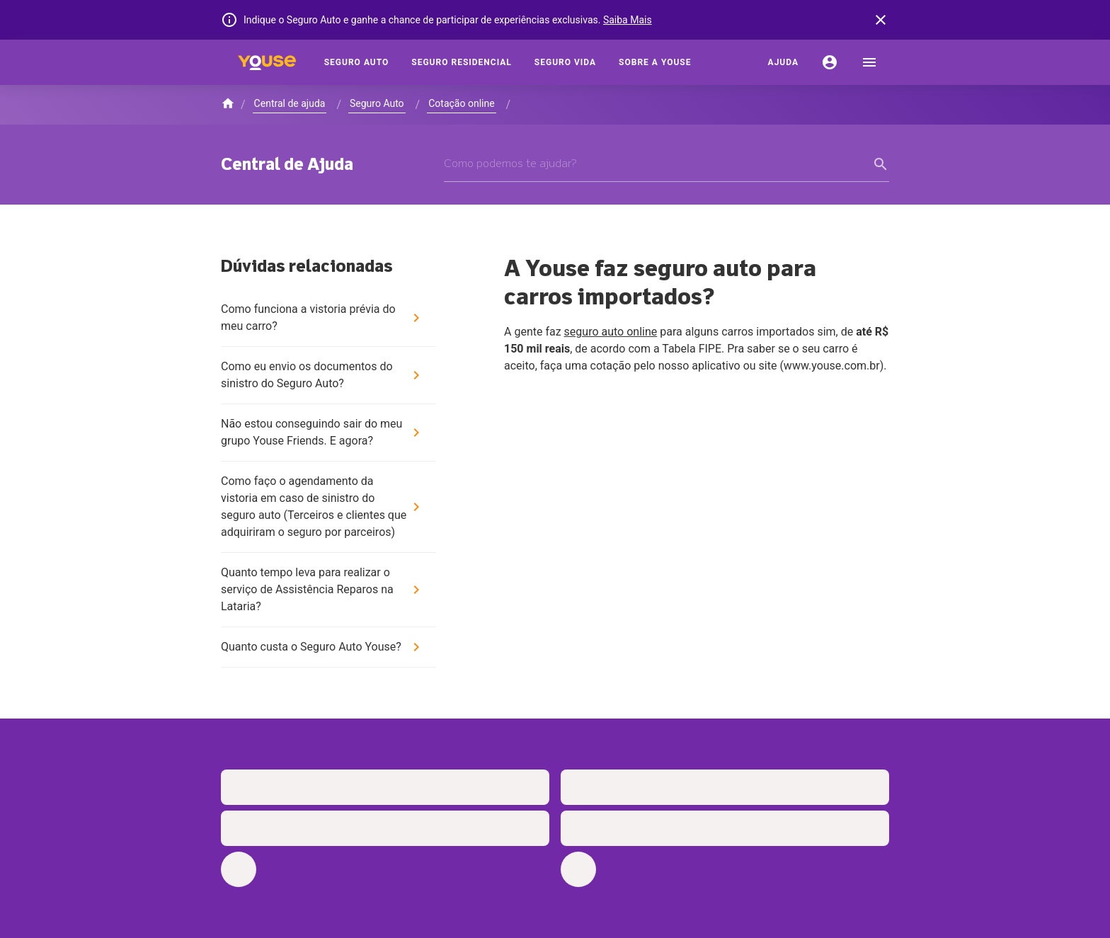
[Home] (267, 62)
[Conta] (829, 62)
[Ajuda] (783, 62)
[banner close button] (880, 20)
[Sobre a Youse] (654, 62)
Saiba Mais (627, 19)
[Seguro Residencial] (461, 62)
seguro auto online (611, 331)
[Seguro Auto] (357, 62)
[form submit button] (880, 164)
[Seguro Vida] (565, 62)
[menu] (869, 62)
